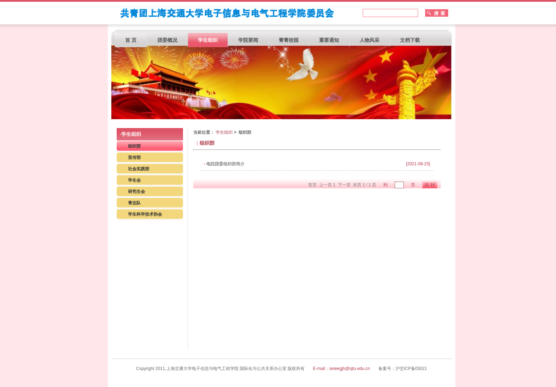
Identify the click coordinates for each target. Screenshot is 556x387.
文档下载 (410, 40)
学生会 (134, 180)
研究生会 (136, 191)
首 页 (131, 40)
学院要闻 (248, 40)
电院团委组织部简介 (224, 163)
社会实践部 (138, 168)
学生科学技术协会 (145, 214)
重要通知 (329, 40)
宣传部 (134, 157)
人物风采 (369, 40)
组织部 (134, 146)
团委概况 (167, 40)
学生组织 (208, 40)
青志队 (134, 202)
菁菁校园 (289, 40)
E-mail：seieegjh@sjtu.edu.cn (342, 368)
